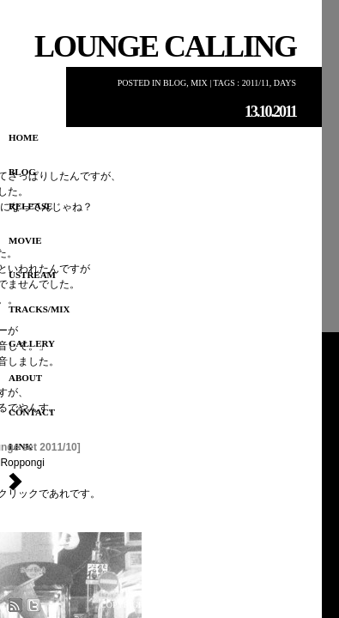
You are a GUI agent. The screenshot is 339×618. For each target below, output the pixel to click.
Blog (174, 83)
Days (285, 83)
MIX (199, 83)
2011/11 (255, 83)
